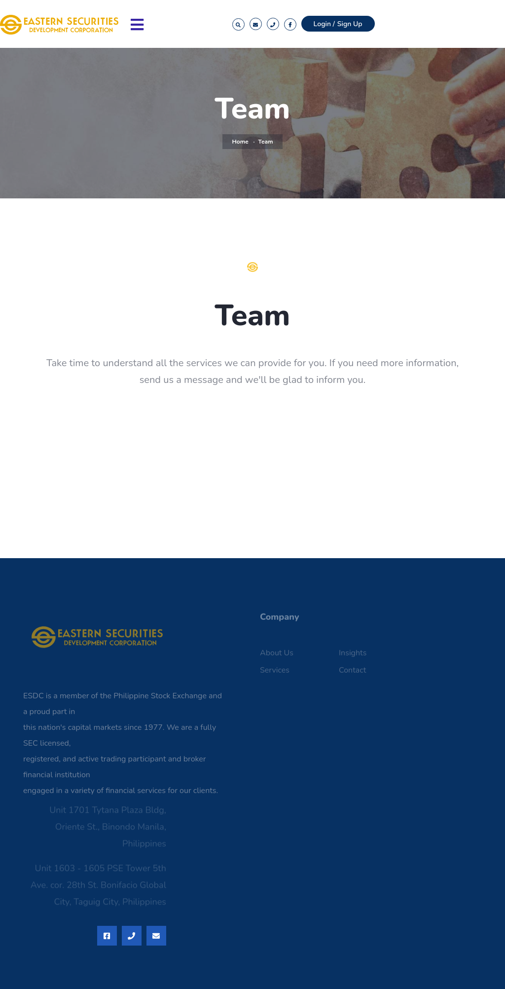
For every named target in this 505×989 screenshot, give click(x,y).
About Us (276, 655)
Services (274, 673)
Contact (352, 673)
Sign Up (349, 24)
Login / (324, 24)
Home (240, 142)
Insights (352, 655)
